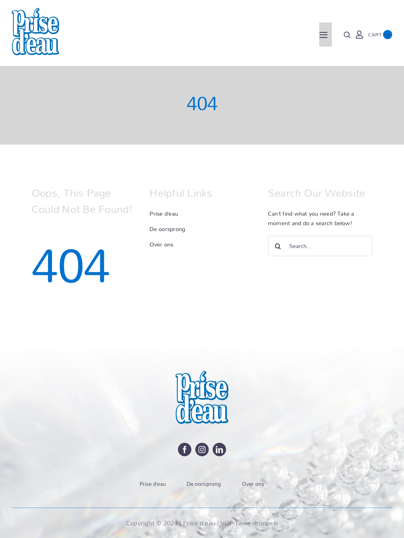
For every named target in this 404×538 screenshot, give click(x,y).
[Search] (347, 35)
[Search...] (320, 246)
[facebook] (184, 449)
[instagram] (202, 449)
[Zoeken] (278, 246)
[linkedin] (219, 449)
